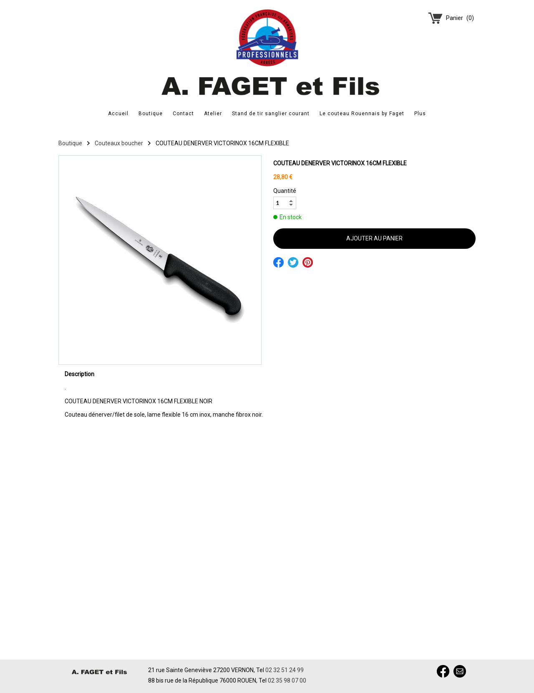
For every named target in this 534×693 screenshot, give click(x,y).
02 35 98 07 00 (287, 680)
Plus (420, 113)
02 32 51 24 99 (284, 670)
